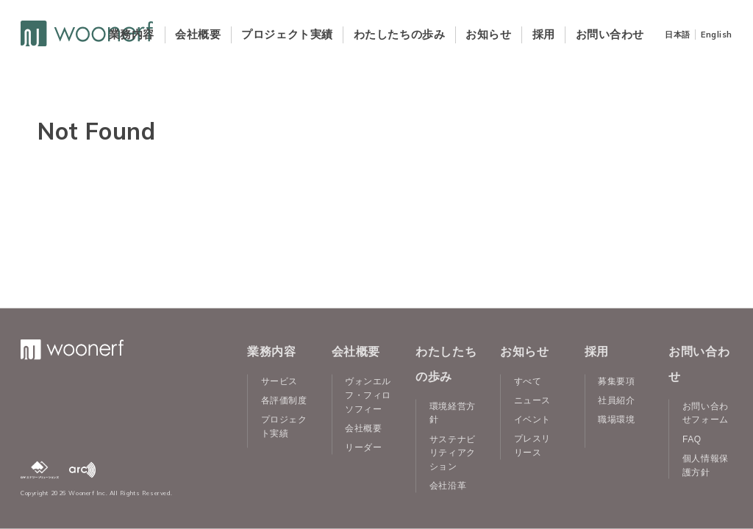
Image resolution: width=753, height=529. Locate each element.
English (716, 34)
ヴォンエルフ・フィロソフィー (368, 395)
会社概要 (198, 34)
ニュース (532, 400)
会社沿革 (447, 486)
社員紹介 (616, 400)
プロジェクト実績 (286, 34)
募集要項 (616, 381)
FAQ (692, 438)
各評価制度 (284, 400)
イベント (532, 419)
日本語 (677, 34)
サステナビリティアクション (452, 452)
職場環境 (616, 419)
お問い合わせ (610, 34)
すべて (528, 381)
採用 (543, 34)
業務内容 (131, 34)
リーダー (363, 447)
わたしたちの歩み (399, 34)
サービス (279, 381)
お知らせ (488, 34)
